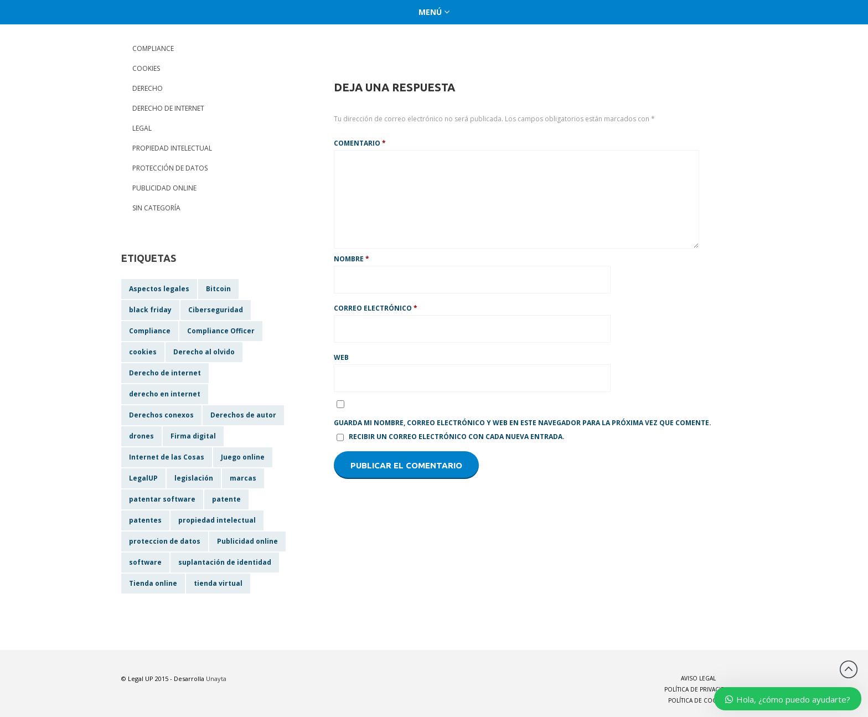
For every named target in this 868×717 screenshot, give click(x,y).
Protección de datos (170, 168)
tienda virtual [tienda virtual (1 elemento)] (218, 583)
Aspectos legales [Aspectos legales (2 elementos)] (159, 288)
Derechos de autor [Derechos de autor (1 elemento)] (243, 415)
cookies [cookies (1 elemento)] (143, 352)
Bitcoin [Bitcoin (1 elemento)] (218, 288)
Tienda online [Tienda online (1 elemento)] (153, 583)
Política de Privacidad (698, 689)
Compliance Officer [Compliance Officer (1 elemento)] (221, 331)
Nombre (351, 259)
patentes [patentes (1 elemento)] (145, 520)
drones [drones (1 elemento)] (141, 436)
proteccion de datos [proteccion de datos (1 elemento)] (164, 541)
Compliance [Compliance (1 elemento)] (149, 331)
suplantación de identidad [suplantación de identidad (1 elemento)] (224, 562)
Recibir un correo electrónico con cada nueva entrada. (457, 436)
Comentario (360, 143)
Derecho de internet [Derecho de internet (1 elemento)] (165, 373)
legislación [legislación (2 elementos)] (193, 478)
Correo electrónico (375, 308)
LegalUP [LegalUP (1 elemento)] (143, 478)
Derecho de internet (168, 108)
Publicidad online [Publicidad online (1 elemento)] (247, 541)
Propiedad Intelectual (172, 148)
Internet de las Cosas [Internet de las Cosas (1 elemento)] (166, 457)
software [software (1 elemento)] (145, 562)
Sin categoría (156, 208)
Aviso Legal (698, 678)
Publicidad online (164, 188)
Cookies (146, 68)
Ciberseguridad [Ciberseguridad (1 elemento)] (215, 309)
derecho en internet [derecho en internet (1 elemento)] (164, 394)
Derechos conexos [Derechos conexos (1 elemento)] (161, 415)
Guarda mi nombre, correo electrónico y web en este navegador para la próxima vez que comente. (522, 422)
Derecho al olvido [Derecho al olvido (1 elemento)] (204, 352)
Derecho (147, 88)
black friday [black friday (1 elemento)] (150, 309)
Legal (142, 128)
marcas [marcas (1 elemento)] (243, 478)
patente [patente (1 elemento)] (226, 499)
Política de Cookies (698, 700)
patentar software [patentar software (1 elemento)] (162, 499)
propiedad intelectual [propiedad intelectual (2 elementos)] (217, 520)
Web (341, 357)
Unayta (216, 678)
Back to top (848, 669)
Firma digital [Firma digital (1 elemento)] (193, 436)
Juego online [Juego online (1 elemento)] (243, 457)
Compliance (153, 48)
